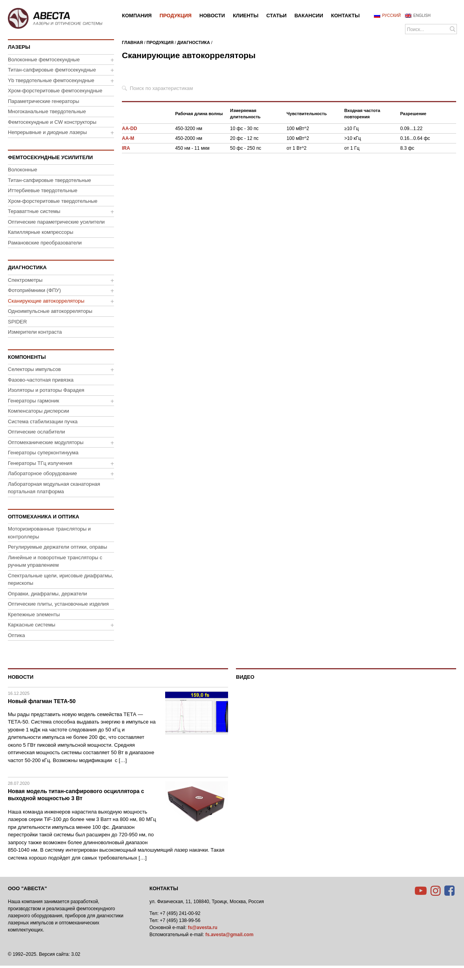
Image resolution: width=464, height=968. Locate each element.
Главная (132, 42)
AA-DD (129, 128)
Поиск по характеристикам (161, 88)
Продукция (160, 42)
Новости (20, 677)
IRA (126, 148)
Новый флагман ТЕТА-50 (41, 701)
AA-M (128, 138)
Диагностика (193, 42)
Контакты (163, 888)
